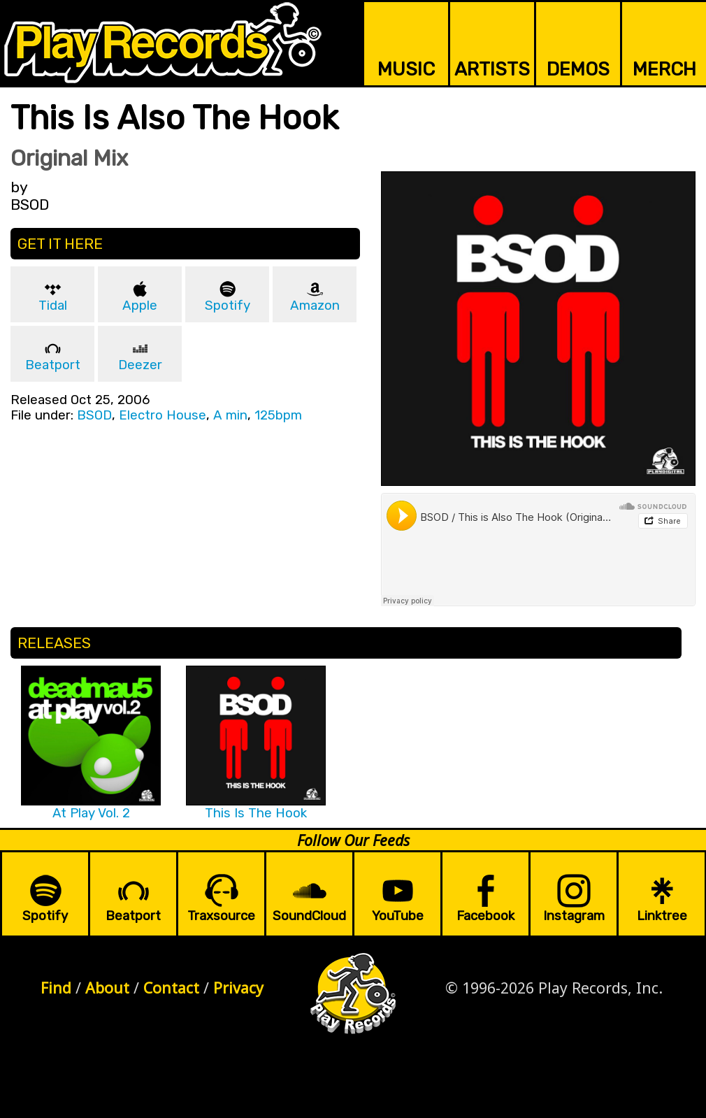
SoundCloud (309, 916)
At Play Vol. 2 (91, 813)
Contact (171, 987)
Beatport (52, 365)
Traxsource (221, 916)
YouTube (398, 916)
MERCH (664, 69)
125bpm (278, 415)
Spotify (227, 305)
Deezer (140, 365)
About (107, 987)
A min (230, 415)
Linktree (662, 916)
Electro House (162, 415)
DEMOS (578, 69)
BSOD (94, 415)
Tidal (52, 305)
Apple (139, 305)
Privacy (238, 987)
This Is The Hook (256, 813)
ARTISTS (492, 69)
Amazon (315, 305)
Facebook (485, 916)
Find (56, 987)
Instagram (574, 916)
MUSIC (406, 69)
